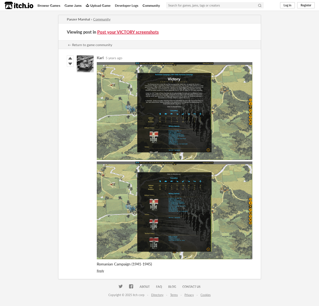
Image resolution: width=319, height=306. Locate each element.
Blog (172, 286)
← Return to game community (90, 45)
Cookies (206, 295)
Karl (100, 57)
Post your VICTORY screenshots (128, 31)
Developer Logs (126, 5)
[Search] (260, 5)
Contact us (191, 286)
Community (151, 5)
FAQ (159, 286)
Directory (157, 295)
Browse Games (49, 5)
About (145, 286)
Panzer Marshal (78, 19)
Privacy (189, 295)
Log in (287, 5)
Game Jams (73, 5)
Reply (100, 271)
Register (306, 5)
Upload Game (98, 5)
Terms (174, 295)
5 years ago (114, 58)
